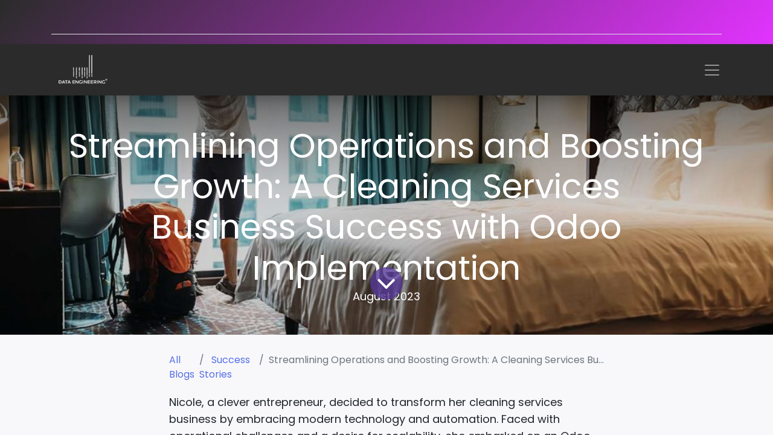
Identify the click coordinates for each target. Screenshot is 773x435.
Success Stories (224, 367)
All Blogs (181, 367)
